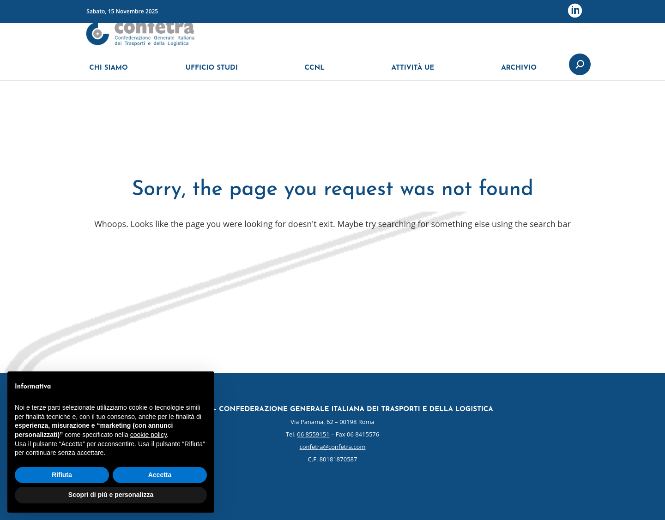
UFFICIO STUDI (212, 72)
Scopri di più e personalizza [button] (110, 494)
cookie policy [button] (148, 434)
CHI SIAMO (108, 72)
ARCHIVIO (519, 72)
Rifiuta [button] (62, 474)
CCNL (314, 72)
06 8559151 (313, 434)
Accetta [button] (160, 474)
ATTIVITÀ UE (413, 72)
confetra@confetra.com (333, 446)
